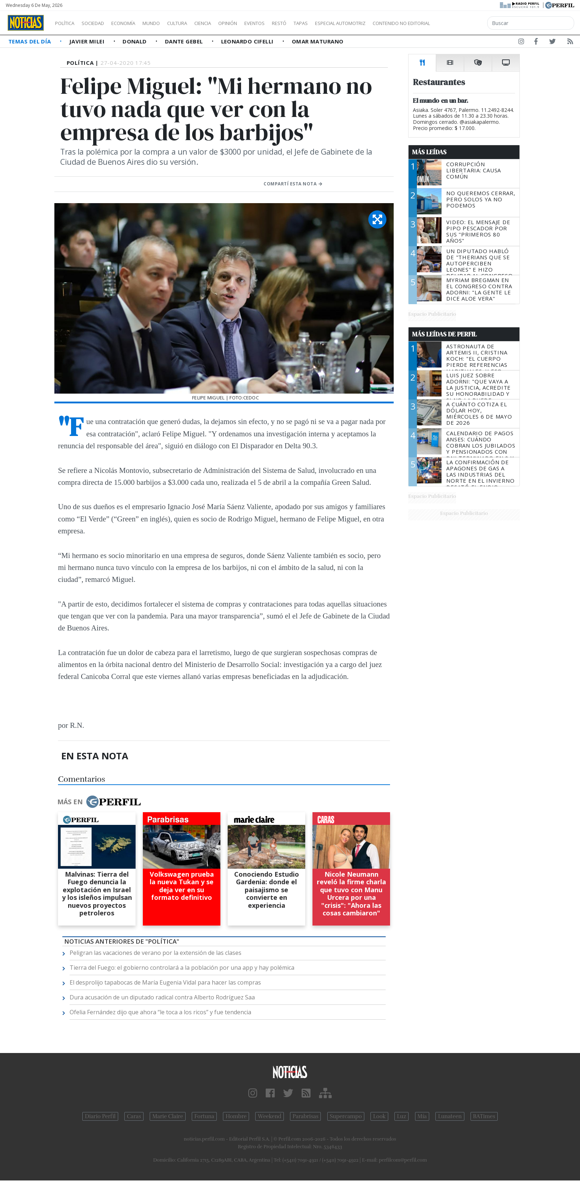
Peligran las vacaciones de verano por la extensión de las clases (155, 953)
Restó (317, 23)
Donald (135, 41)
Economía (135, 23)
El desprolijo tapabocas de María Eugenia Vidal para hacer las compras (165, 982)
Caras (134, 1116)
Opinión (257, 23)
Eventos (289, 23)
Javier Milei (87, 41)
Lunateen (449, 1116)
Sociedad (100, 23)
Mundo (167, 23)
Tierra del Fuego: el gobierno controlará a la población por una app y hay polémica (182, 968)
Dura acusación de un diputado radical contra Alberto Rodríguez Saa (162, 997)
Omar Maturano (318, 41)
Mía (422, 1116)
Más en (99, 802)
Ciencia (228, 23)
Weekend (269, 1116)
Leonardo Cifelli (248, 41)
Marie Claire (167, 1116)
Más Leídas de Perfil (444, 334)
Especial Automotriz (388, 23)
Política (67, 23)
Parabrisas (305, 1116)
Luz (401, 1116)
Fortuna (204, 1116)
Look (379, 1116)
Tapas (342, 23)
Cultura (198, 23)
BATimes (484, 1116)
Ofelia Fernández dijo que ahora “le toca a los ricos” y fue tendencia (160, 1012)
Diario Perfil (100, 1116)
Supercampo (346, 1116)
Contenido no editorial (463, 23)
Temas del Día (30, 41)
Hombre (235, 1116)
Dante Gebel (184, 41)
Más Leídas (429, 152)
